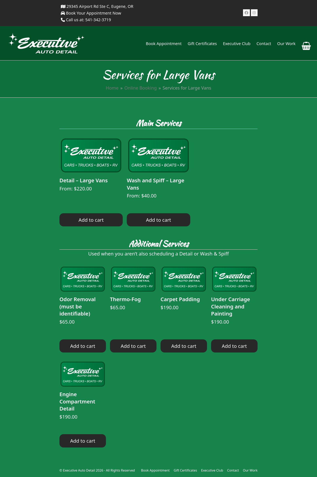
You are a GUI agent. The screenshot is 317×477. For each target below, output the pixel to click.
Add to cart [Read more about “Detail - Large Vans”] (91, 219)
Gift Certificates (185, 470)
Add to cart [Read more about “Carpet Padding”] (183, 346)
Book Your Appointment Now (91, 13)
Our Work (250, 470)
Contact (233, 470)
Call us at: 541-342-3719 (88, 19)
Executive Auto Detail (79, 470)
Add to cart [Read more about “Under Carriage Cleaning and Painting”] (234, 346)
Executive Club (212, 470)
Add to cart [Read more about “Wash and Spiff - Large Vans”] (158, 219)
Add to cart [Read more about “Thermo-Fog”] (133, 346)
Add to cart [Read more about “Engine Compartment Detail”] (82, 440)
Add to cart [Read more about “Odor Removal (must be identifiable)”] (82, 346)
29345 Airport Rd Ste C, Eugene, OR (97, 6)
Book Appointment (155, 470)
